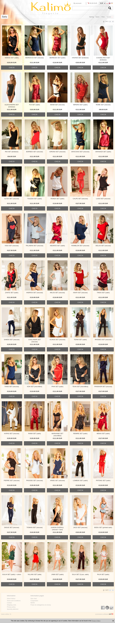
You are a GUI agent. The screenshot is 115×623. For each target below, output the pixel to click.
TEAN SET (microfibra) (80, 386)
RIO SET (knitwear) (11, 152)
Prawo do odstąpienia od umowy (41, 605)
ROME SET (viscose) (103, 105)
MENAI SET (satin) (103, 433)
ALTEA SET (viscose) (11, 199)
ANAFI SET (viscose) (80, 292)
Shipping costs (11, 605)
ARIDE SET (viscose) (57, 480)
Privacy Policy (96, 621)
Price (103, 17)
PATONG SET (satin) (103, 480)
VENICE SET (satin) (12, 58)
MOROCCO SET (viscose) (34, 58)
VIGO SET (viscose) (12, 245)
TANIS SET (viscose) (11, 386)
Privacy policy (11, 607)
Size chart (34, 598)
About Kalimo (11, 598)
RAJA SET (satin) (103, 574)
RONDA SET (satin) (57, 199)
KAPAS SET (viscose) (11, 433)
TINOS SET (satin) (103, 292)
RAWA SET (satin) (34, 433)
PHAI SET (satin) (57, 386)
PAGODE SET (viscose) (34, 480)
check (12, 67)
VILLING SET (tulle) (34, 574)
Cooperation (34, 601)
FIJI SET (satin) (34, 105)
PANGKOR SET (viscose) (103, 386)
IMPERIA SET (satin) (80, 105)
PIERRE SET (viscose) (12, 480)
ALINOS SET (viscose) (57, 339)
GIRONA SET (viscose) (57, 152)
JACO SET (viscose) (80, 527)
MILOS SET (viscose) (57, 292)
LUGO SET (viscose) (103, 199)
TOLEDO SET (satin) (34, 199)
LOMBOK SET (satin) (80, 480)
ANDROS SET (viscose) (34, 292)
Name (97, 17)
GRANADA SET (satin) (103, 152)
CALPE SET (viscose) (80, 199)
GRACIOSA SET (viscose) (80, 152)
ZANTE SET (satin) (11, 292)
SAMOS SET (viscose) (11, 339)
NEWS (33, 603)
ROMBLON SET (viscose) (80, 245)
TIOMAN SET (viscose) (35, 527)
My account (77, 3)
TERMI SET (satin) (80, 339)
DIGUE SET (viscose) (11, 527)
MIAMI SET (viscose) (57, 105)
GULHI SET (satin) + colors (11, 574)
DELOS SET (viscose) (103, 245)
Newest (108, 17)
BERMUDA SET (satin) (57, 58)
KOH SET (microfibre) (34, 386)
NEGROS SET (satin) (57, 245)
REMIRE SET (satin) (80, 433)
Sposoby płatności (12, 609)
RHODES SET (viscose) (103, 339)
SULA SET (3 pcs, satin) (80, 574)
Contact (9, 603)
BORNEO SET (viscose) (34, 152)
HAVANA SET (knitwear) (80, 58)
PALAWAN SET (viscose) (34, 245)
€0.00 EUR (93, 3)
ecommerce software (101, 614)
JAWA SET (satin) (57, 574)
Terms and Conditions (14, 601)
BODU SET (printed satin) (103, 527)
